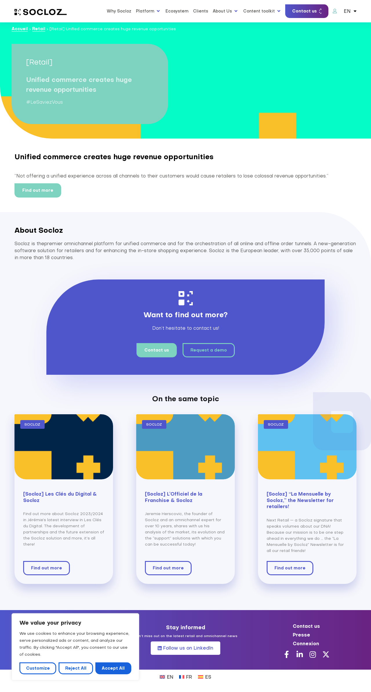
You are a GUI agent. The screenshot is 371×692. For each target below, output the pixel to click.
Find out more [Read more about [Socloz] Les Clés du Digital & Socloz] (46, 568)
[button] (148, 11)
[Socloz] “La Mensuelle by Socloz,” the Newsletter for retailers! (300, 500)
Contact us (306, 626)
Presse (301, 635)
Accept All (113, 668)
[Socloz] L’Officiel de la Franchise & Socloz (173, 497)
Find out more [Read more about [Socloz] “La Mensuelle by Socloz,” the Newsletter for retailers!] (289, 568)
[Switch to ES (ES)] (204, 676)
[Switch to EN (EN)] (166, 676)
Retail (38, 29)
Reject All (75, 668)
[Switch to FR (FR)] (185, 676)
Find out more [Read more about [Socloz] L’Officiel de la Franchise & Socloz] (168, 568)
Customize (38, 668)
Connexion (306, 643)
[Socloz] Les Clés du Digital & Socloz (60, 497)
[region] (75, 646)
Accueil (20, 29)
